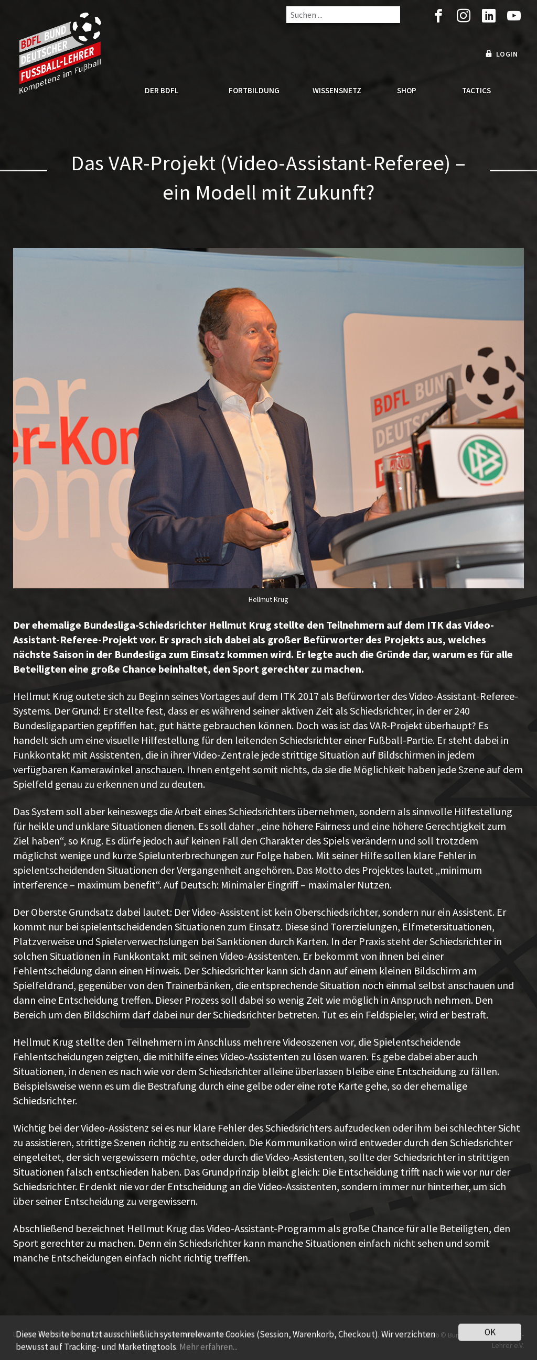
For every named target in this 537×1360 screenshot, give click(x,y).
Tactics (476, 90)
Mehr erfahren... (208, 1353)
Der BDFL (162, 90)
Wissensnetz (337, 90)
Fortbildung (254, 90)
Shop (406, 90)
